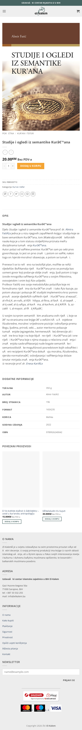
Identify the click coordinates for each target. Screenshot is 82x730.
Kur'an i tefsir (25, 133)
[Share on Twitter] (16, 194)
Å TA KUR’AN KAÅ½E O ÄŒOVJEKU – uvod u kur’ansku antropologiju (20, 512)
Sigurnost (7, 631)
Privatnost (7, 637)
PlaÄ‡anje (7, 626)
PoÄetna (8, 133)
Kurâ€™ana (39, 245)
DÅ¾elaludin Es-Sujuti (54, 511)
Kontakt (6, 654)
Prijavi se (69, 680)
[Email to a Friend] (21, 194)
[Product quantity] (8, 166)
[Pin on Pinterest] (27, 194)
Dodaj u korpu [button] (12, 521)
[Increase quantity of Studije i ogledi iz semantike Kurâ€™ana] (13, 166)
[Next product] (5, 152)
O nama (6, 614)
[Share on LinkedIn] (33, 194)
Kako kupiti (8, 620)
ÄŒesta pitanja (10, 648)
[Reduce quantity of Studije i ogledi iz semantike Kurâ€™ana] (4, 166)
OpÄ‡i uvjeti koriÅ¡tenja (14, 642)
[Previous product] (11, 152)
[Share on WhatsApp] (5, 194)
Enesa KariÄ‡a (34, 363)
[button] (4, 11)
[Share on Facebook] (10, 194)
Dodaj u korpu (30, 166)
